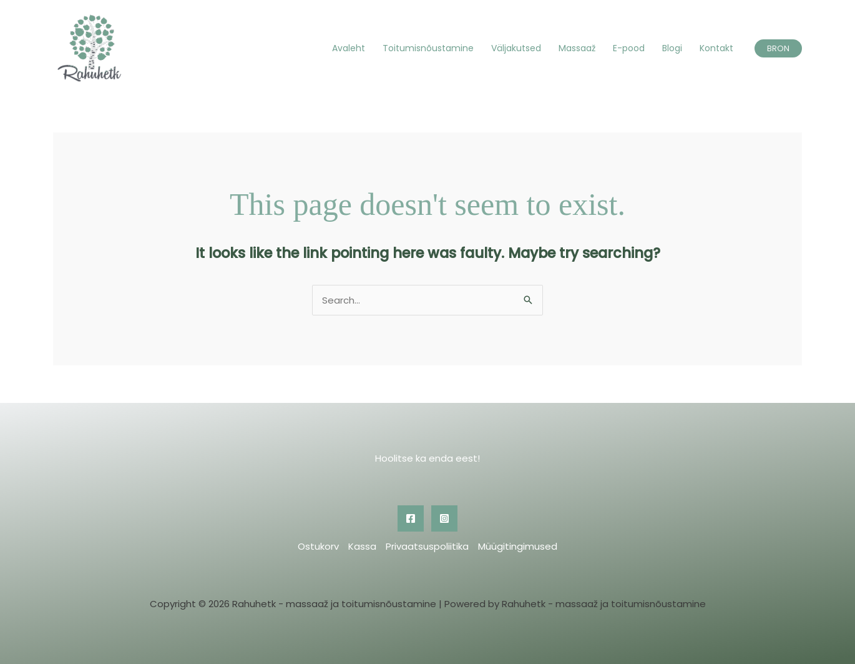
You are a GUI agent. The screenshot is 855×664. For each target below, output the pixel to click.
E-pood (629, 48)
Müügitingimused (517, 546)
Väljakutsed (516, 48)
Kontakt (716, 48)
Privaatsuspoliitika (427, 546)
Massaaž (577, 48)
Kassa (362, 546)
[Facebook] (411, 518)
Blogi (672, 48)
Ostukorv (318, 546)
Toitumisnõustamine (428, 48)
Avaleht (348, 48)
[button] (778, 48)
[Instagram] (444, 518)
